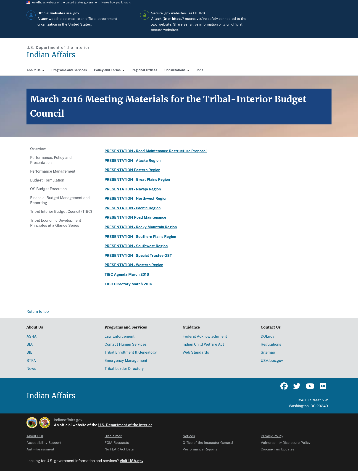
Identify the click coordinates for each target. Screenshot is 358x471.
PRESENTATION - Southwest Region (136, 246)
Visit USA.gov (131, 461)
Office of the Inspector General (208, 443)
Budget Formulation (47, 180)
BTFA (31, 360)
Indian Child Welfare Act (203, 344)
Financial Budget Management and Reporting (60, 200)
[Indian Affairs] (76, 55)
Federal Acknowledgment (205, 336)
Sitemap (268, 352)
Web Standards (196, 352)
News (31, 368)
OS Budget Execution (48, 189)
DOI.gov (267, 336)
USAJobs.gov (272, 360)
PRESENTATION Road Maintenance (135, 217)
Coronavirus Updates (278, 449)
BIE (29, 352)
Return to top (37, 311)
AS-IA (31, 336)
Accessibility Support (43, 443)
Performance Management (52, 171)
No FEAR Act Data (119, 449)
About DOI (34, 436)
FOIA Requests (117, 443)
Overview (38, 149)
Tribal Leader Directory (124, 368)
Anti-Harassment (40, 449)
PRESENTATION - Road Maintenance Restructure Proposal (156, 151)
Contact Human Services (126, 344)
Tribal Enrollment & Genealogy (131, 352)
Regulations (271, 344)
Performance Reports (200, 449)
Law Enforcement (119, 336)
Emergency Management (126, 360)
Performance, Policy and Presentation (51, 160)
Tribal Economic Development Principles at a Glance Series (55, 223)
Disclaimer (113, 436)
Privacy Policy (272, 436)
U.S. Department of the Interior (125, 425)
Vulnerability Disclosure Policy (286, 443)
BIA (29, 344)
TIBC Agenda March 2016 (127, 274)
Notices (189, 436)
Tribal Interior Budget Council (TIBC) (61, 211)
